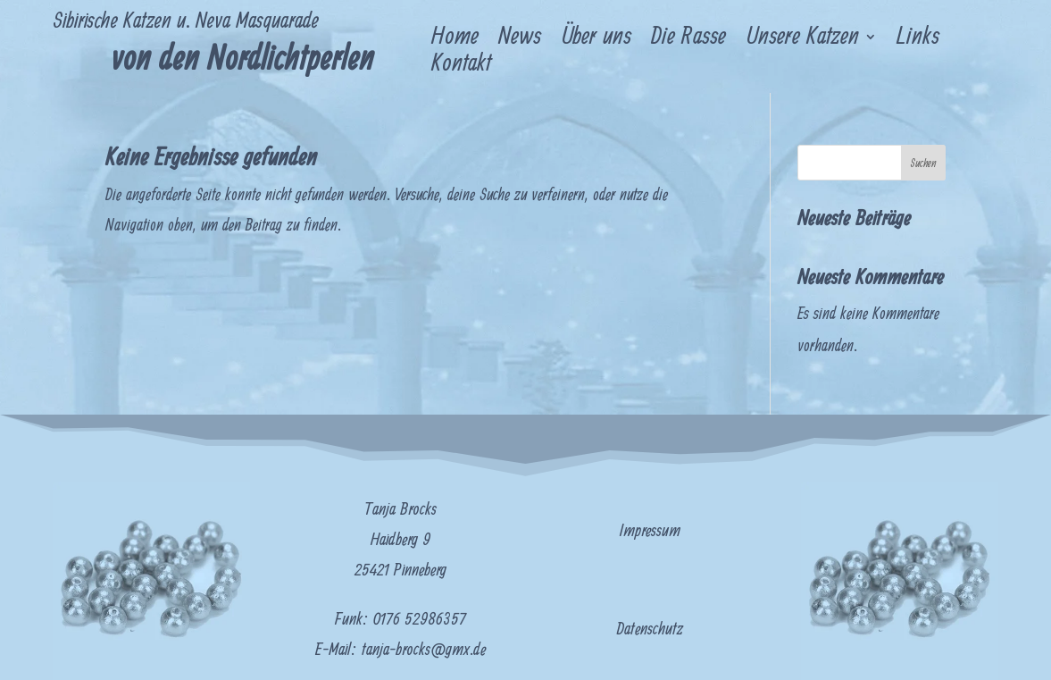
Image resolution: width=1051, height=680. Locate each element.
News (519, 40)
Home (455, 40)
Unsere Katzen (802, 40)
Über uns (596, 40)
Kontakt (461, 67)
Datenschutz (650, 629)
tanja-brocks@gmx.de (424, 650)
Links (918, 40)
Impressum (650, 531)
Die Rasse (688, 40)
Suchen (923, 163)
